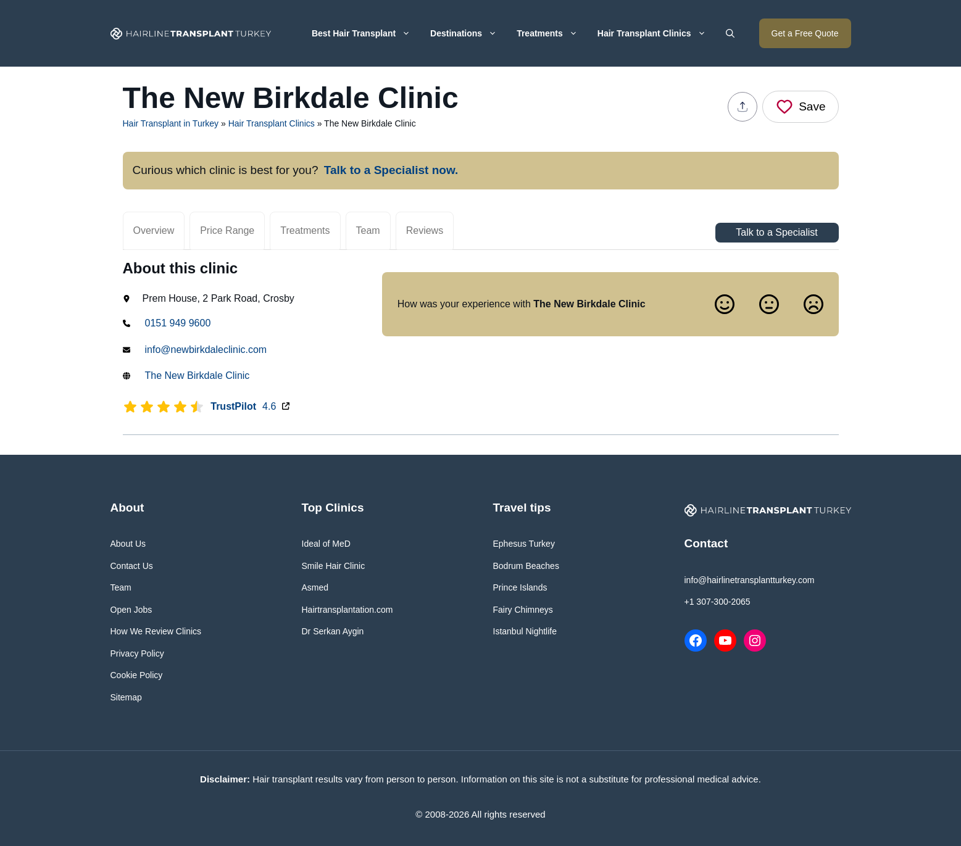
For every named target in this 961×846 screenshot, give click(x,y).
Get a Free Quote (805, 33)
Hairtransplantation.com (347, 610)
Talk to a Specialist (777, 233)
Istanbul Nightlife (525, 631)
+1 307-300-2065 (717, 602)
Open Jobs (131, 610)
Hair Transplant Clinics (656, 33)
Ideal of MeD (326, 544)
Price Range (227, 230)
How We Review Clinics (156, 631)
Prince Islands (520, 587)
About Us (128, 544)
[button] (730, 33)
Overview (154, 230)
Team (368, 230)
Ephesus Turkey (524, 544)
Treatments (552, 33)
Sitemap (126, 697)
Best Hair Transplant (366, 33)
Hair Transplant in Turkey (171, 123)
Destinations (468, 33)
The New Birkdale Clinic (197, 375)
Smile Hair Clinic (333, 566)
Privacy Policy (137, 653)
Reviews (424, 230)
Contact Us (131, 566)
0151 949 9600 (178, 323)
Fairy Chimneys (523, 610)
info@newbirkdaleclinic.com (206, 349)
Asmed (315, 587)
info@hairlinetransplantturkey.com (749, 580)
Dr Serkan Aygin (333, 631)
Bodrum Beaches (526, 566)
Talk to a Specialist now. (391, 170)
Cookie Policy (136, 675)
